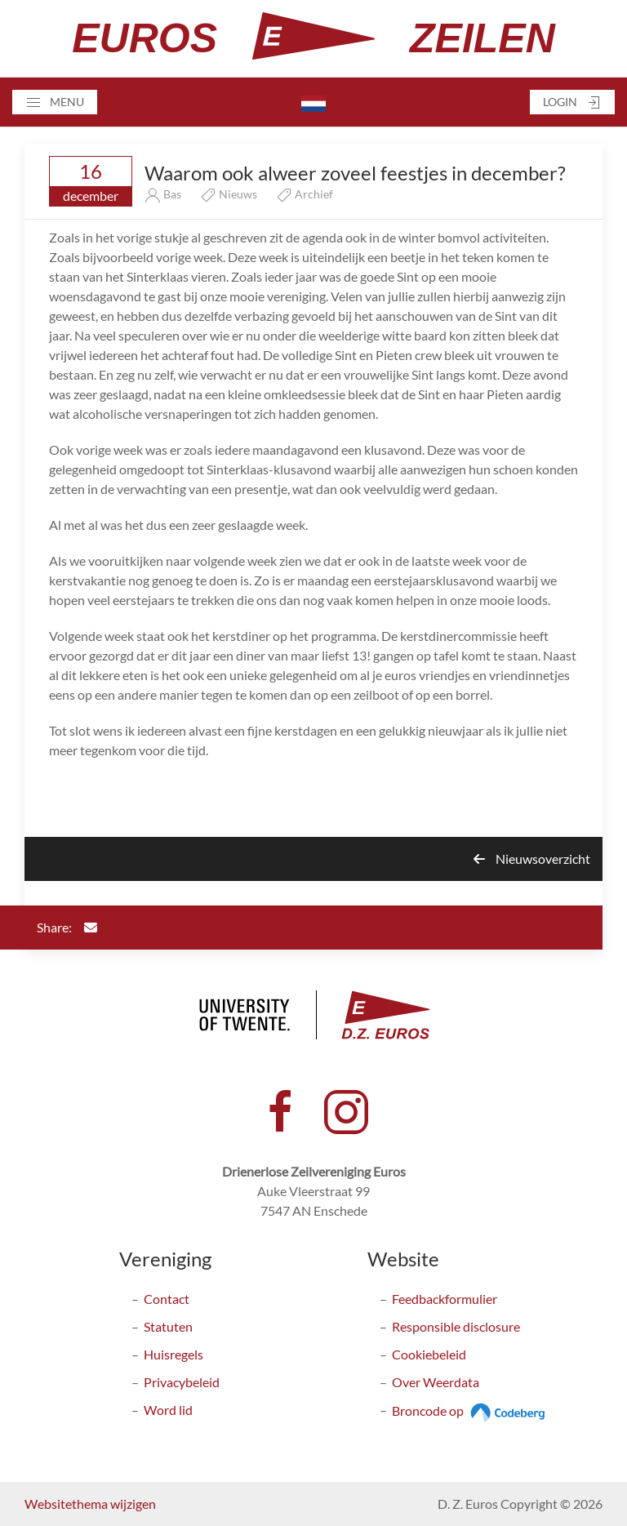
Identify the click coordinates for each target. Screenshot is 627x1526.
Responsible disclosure (456, 1326)
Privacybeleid (182, 1382)
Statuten (168, 1326)
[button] (54, 102)
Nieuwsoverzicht (532, 858)
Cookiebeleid (429, 1354)
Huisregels (173, 1354)
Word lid (168, 1409)
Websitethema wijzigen (90, 1503)
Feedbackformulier (444, 1298)
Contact (166, 1298)
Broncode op (470, 1410)
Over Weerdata (435, 1382)
